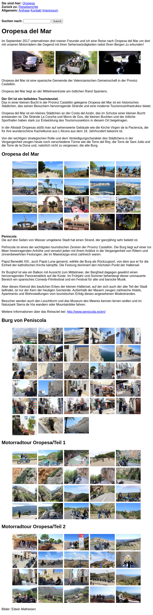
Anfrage (24, 10)
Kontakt (36, 10)
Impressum (50, 10)
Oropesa (29, 3)
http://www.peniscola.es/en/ (86, 311)
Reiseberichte (28, 7)
